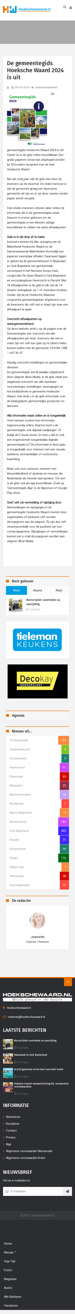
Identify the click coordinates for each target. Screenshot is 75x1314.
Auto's (8, 1288)
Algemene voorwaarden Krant (25, 1158)
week (16, 590)
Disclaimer (13, 1124)
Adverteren (13, 1117)
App (8, 1144)
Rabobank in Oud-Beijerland (30, 1054)
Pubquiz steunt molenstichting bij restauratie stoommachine (41, 1085)
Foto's (8, 1270)
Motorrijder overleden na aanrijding (43, 602)
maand (37, 590)
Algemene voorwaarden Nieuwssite (29, 1151)
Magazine (10, 1279)
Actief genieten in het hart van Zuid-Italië (38, 1069)
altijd (59, 590)
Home (8, 1243)
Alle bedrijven (12, 1297)
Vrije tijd (9, 1261)
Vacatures (11, 1305)
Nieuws (10, 1252)
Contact (11, 1130)
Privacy (10, 1137)
